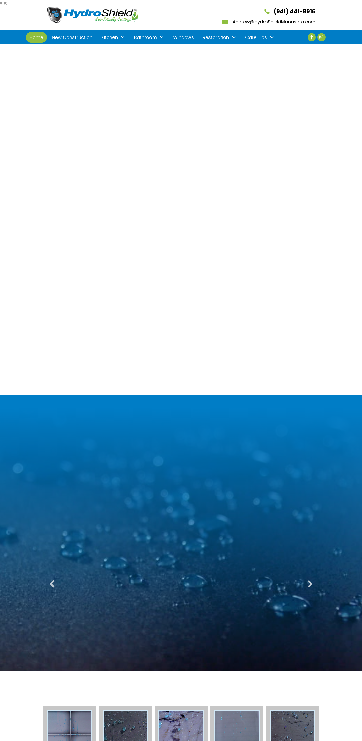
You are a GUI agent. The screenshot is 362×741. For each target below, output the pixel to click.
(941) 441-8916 (294, 11)
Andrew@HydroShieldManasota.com (274, 21)
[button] (122, 37)
